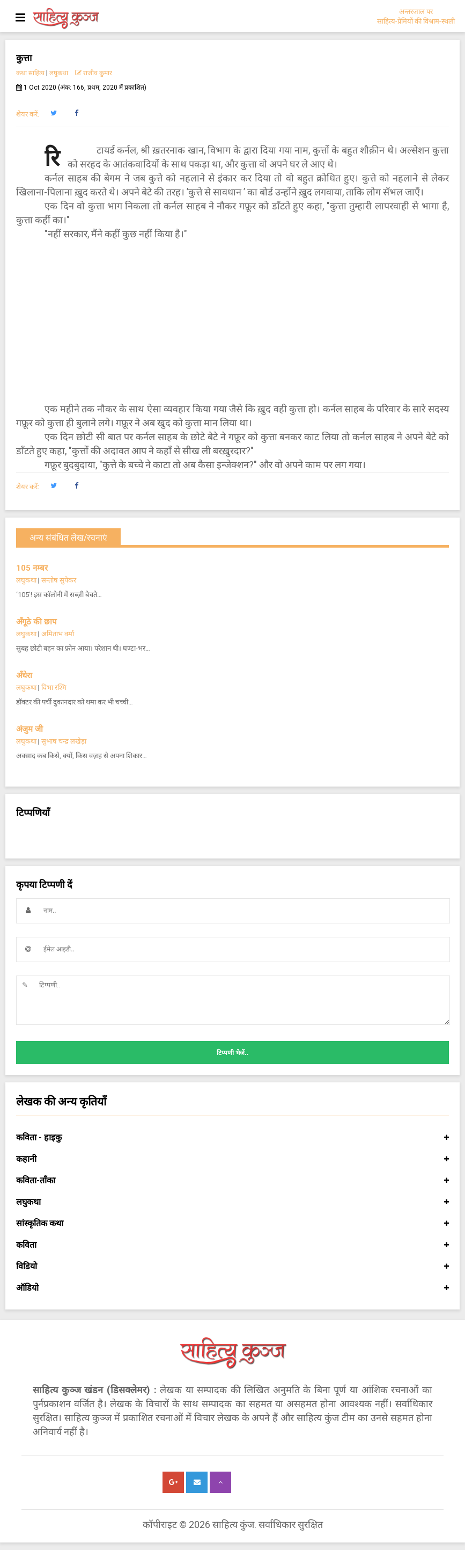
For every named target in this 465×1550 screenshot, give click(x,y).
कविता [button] (232, 1245)
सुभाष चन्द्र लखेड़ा (63, 741)
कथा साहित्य (30, 73)
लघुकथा (58, 73)
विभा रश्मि (54, 687)
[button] (53, 113)
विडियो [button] (232, 1266)
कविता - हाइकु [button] (232, 1137)
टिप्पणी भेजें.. (232, 1053)
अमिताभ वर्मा (57, 634)
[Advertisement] (232, 321)
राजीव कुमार (93, 73)
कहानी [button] (232, 1159)
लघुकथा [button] (232, 1202)
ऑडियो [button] (232, 1288)
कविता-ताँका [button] (232, 1180)
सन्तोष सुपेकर (58, 580)
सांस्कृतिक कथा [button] (232, 1223)
